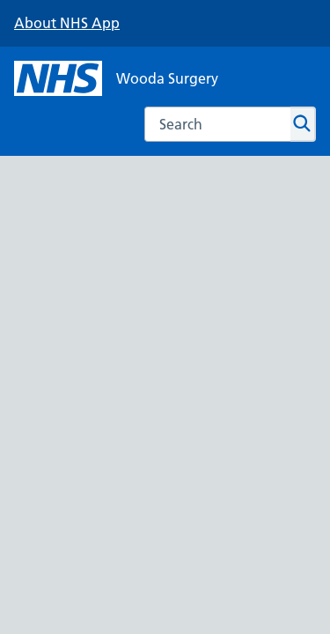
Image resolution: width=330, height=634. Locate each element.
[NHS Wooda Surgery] (116, 78)
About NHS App (67, 23)
